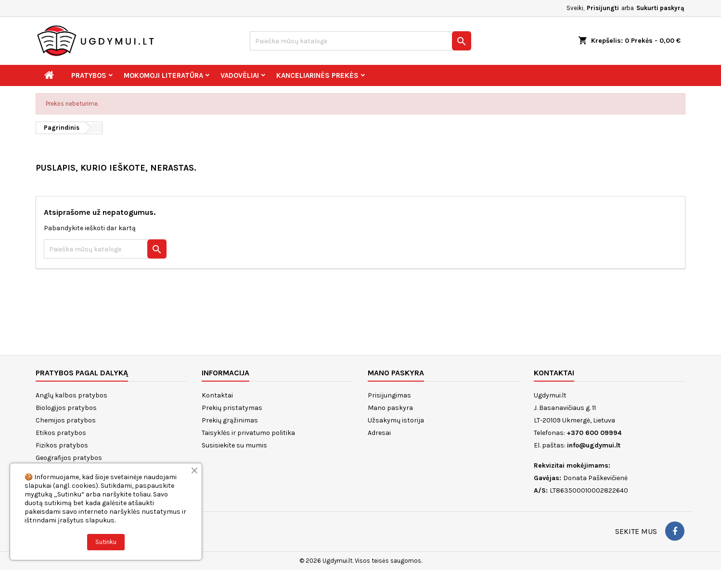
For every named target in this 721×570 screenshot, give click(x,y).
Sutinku (105, 541)
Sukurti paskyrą (660, 8)
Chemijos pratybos (66, 420)
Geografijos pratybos (69, 458)
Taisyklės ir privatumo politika (248, 433)
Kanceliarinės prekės (317, 75)
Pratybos (88, 75)
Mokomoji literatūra (163, 75)
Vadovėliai (239, 75)
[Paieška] (360, 40)
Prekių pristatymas (232, 408)
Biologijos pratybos (66, 408)
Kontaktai (217, 395)
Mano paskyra (390, 408)
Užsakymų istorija (396, 420)
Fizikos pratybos (62, 445)
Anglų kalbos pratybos (71, 395)
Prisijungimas (389, 395)
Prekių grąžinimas (230, 420)
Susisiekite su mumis (234, 445)
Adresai (379, 433)
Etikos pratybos (61, 433)
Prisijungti (603, 8)
